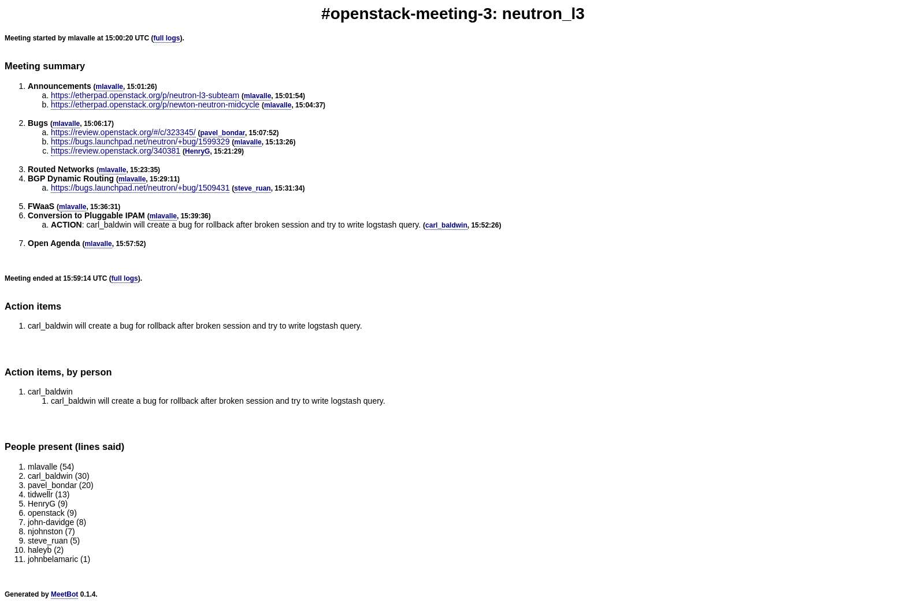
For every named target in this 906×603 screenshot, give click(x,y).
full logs (166, 38)
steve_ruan (252, 188)
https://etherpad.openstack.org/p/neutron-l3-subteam (145, 95)
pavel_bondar (222, 133)
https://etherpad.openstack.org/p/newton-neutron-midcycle (155, 104)
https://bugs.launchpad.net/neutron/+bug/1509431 (140, 187)
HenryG (197, 151)
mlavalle (109, 87)
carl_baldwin (446, 225)
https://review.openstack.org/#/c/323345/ (123, 132)
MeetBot (64, 594)
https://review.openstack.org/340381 (115, 150)
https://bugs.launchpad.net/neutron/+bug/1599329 (140, 141)
